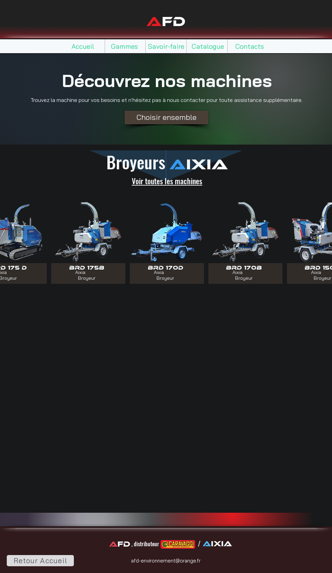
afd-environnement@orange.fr (166, 560)
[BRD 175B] (87, 267)
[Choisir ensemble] (166, 117)
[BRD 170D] (165, 267)
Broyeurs (137, 161)
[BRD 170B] (244, 267)
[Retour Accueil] (40, 560)
